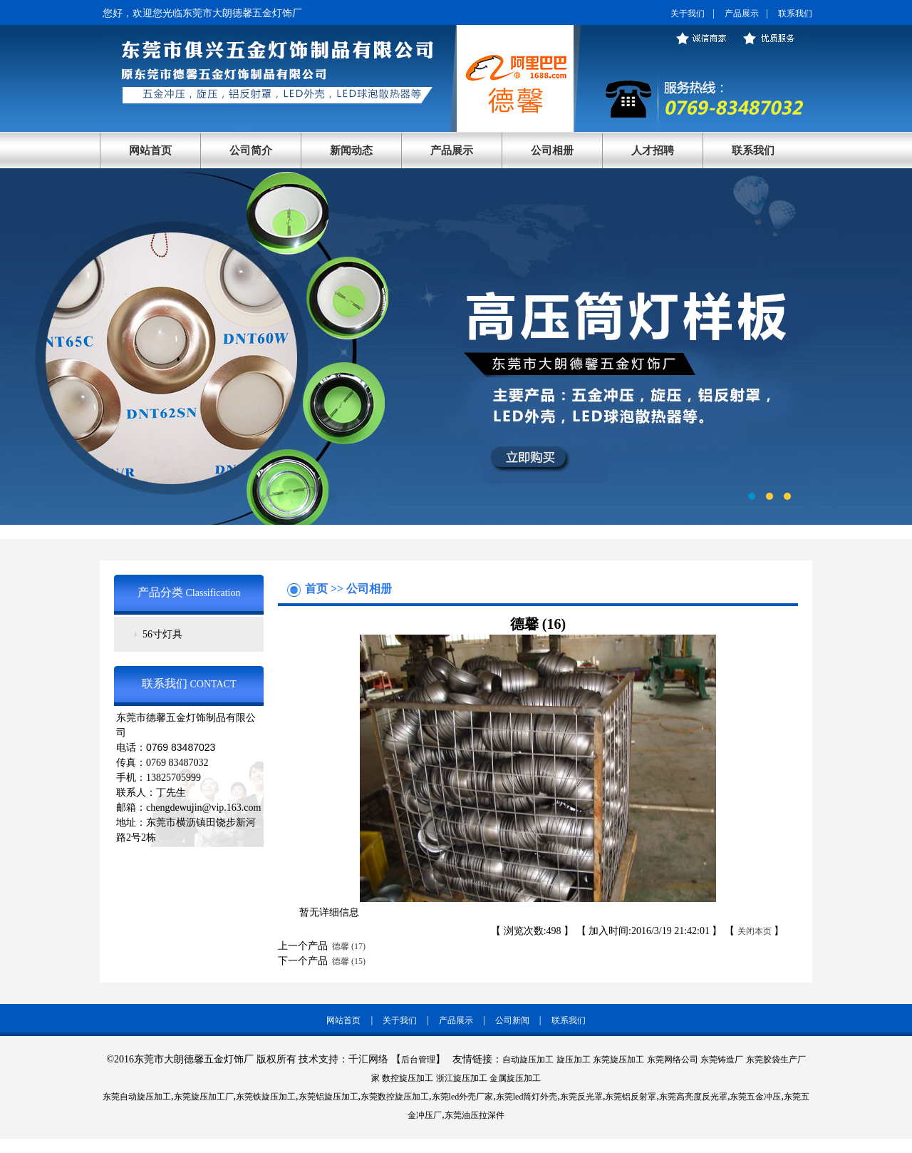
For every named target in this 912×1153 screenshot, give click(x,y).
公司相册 (552, 150)
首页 (318, 589)
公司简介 (250, 150)
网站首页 (150, 150)
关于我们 (687, 14)
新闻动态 (351, 150)
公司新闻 (512, 1020)
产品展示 (742, 14)
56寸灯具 (162, 634)
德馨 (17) (347, 946)
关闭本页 (754, 931)
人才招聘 (652, 150)
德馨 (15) (347, 961)
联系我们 (795, 14)
